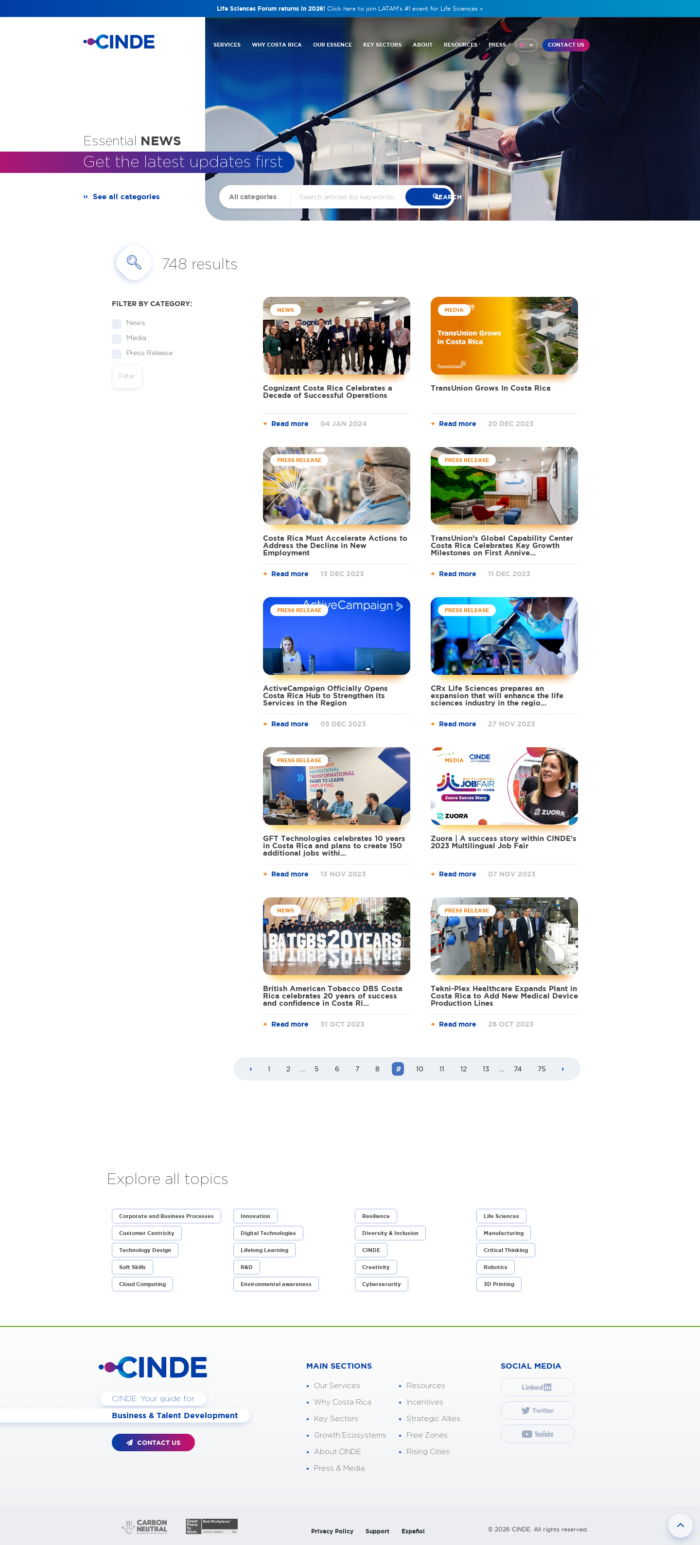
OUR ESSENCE (332, 43)
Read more (290, 424)
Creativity (376, 1267)
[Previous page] (251, 1069)
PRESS (497, 43)
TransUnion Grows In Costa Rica (491, 388)
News (133, 323)
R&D (247, 1267)
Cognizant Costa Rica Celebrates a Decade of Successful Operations (327, 391)
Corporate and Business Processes (166, 1216)
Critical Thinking (506, 1250)
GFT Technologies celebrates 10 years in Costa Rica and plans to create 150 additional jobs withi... (334, 845)
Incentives (424, 1402)
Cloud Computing (142, 1284)
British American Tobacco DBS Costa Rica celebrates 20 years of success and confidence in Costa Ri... (332, 995)
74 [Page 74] (518, 1068)
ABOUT (423, 43)
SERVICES (227, 43)
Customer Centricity (147, 1233)
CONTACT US (566, 43)
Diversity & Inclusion (390, 1233)
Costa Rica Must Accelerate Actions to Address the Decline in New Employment (335, 545)
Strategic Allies (433, 1419)
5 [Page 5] (317, 1068)
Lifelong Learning (264, 1250)
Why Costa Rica (342, 1402)
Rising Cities (428, 1452)
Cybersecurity (381, 1284)
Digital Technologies (268, 1233)
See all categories (128, 196)
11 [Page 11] (441, 1068)
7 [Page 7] (357, 1068)
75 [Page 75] (542, 1068)
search (447, 197)
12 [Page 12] (463, 1068)
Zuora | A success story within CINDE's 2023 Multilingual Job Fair (504, 842)
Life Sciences (501, 1216)
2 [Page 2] (288, 1068)
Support (377, 1531)
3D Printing (499, 1284)
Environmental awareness (276, 1284)
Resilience (376, 1216)
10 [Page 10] (419, 1068)
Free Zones (427, 1435)
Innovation (255, 1216)
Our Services (337, 1386)
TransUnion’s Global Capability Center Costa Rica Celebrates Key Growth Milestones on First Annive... (502, 545)
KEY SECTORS (382, 43)
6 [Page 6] (337, 1068)
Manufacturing (504, 1233)
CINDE (371, 1250)
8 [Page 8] (377, 1068)
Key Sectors (336, 1419)
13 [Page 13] (486, 1068)
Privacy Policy (332, 1531)
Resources (425, 1386)
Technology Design (145, 1250)
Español (413, 1531)
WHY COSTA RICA (277, 43)
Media (133, 338)
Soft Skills (132, 1267)
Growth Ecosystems (350, 1435)
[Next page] (563, 1069)
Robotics (496, 1267)
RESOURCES (460, 43)
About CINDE (337, 1452)
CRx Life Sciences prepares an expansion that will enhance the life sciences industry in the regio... (497, 695)
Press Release (146, 353)
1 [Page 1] (269, 1068)
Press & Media (339, 1468)
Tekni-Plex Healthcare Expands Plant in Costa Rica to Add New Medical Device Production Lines (504, 995)
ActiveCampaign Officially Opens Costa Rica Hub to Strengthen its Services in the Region (325, 695)
